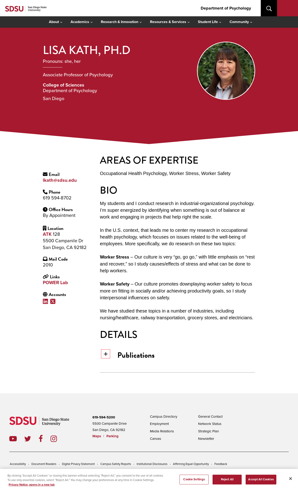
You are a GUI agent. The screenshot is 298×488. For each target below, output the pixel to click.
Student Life (208, 22)
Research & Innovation (119, 22)
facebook (45, 438)
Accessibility (18, 464)
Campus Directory (163, 416)
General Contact (210, 416)
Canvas (155, 439)
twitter (31, 438)
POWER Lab (55, 283)
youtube (13, 438)
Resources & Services (168, 22)
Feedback (220, 464)
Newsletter (206, 439)
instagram (57, 438)
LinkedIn (46, 301)
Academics (80, 22)
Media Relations (162, 431)
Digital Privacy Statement (78, 464)
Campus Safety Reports (115, 464)
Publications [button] (128, 355)
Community (239, 22)
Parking (112, 436)
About (54, 22)
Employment (159, 424)
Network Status (209, 424)
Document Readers (43, 464)
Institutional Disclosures (152, 464)
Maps (96, 436)
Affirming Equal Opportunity (191, 464)
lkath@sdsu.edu (60, 180)
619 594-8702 (57, 198)
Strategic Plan (208, 431)
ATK (47, 234)
